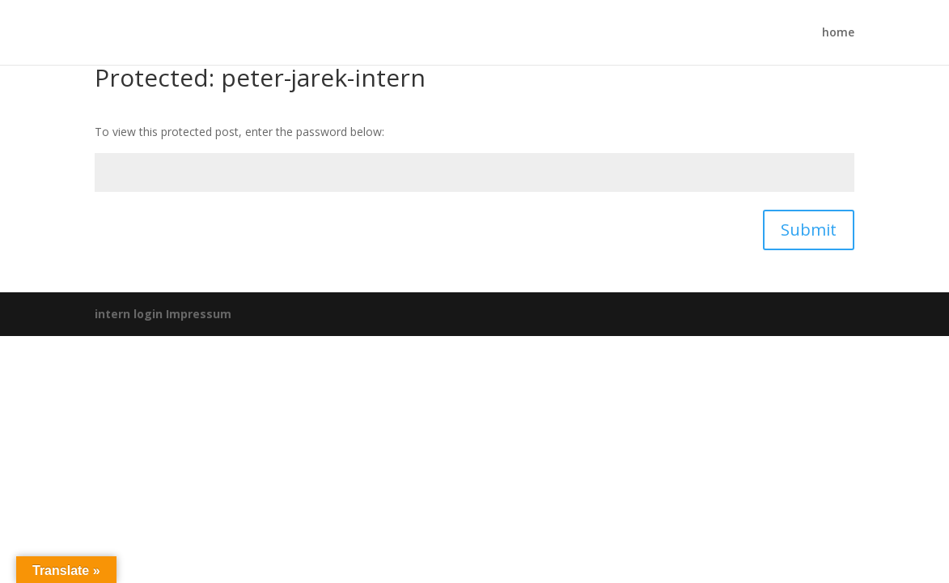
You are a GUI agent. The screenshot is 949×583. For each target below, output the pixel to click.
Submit (809, 229)
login (148, 313)
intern (112, 313)
